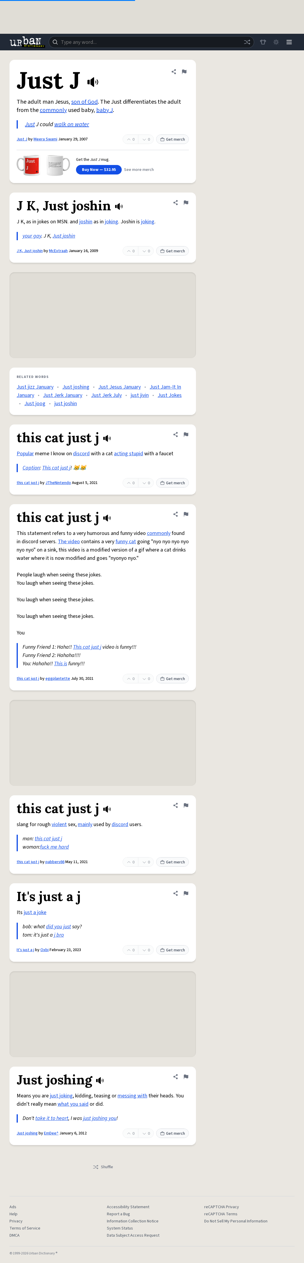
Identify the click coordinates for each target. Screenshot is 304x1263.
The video (69, 541)
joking (111, 221)
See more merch (139, 170)
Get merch (172, 139)
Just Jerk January (62, 395)
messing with (132, 1095)
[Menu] (289, 42)
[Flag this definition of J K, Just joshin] (186, 202)
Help (14, 1214)
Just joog (34, 403)
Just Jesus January (119, 387)
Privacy (16, 1221)
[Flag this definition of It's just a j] (186, 893)
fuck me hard (54, 847)
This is (60, 663)
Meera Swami (45, 139)
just (67, 926)
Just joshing (75, 387)
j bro (59, 935)
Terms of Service (25, 1228)
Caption (31, 468)
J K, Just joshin (30, 251)
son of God (84, 102)
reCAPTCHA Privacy (221, 1207)
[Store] (263, 42)
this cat (43, 838)
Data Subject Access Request (133, 1235)
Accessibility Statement (128, 1207)
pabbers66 (54, 862)
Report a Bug (118, 1214)
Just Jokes (170, 395)
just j (65, 468)
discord (81, 453)
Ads (13, 1207)
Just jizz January (35, 387)
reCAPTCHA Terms (221, 1214)
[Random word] (247, 42)
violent (59, 824)
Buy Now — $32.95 (99, 170)
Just (30, 124)
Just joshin (64, 236)
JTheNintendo (58, 483)
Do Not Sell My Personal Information (235, 1221)
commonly (53, 110)
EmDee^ (51, 1133)
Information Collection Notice (133, 1221)
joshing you (104, 1118)
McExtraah (58, 251)
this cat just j (28, 483)
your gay (32, 236)
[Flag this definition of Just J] (184, 71)
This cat (50, 468)
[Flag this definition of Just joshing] (186, 1076)
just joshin (65, 403)
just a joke (35, 912)
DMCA (15, 1235)
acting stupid (128, 453)
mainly (85, 824)
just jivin (140, 395)
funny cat (125, 541)
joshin (85, 221)
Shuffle (103, 1167)
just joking (61, 1095)
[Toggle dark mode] (276, 42)
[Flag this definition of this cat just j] (186, 434)
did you (54, 926)
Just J (22, 139)
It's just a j (25, 950)
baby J (104, 110)
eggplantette (57, 679)
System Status (120, 1228)
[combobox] (151, 42)
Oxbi (44, 950)
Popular (25, 453)
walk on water (71, 124)
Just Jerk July (106, 395)
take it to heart (51, 1118)
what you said (73, 1104)
